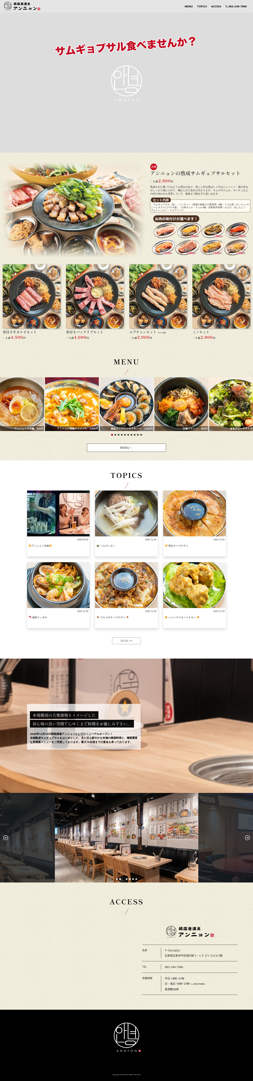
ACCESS (216, 6)
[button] (5, 404)
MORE (126, 641)
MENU (189, 6)
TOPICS (202, 6)
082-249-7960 (236, 6)
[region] (126, 838)
